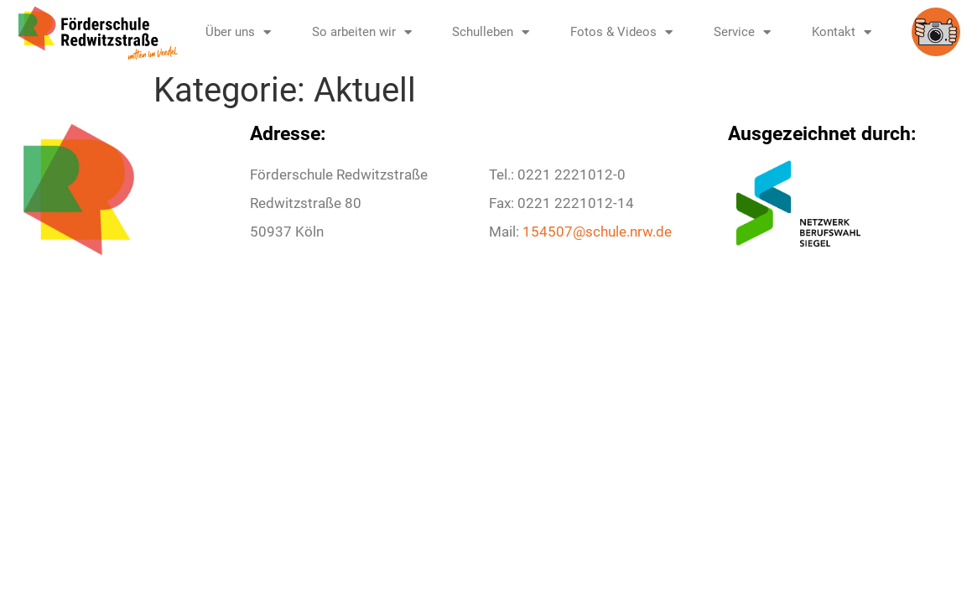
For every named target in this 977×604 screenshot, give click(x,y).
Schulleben (490, 32)
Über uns (238, 32)
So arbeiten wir (362, 32)
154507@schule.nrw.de (597, 231)
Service (742, 32)
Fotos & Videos (621, 32)
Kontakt (841, 32)
